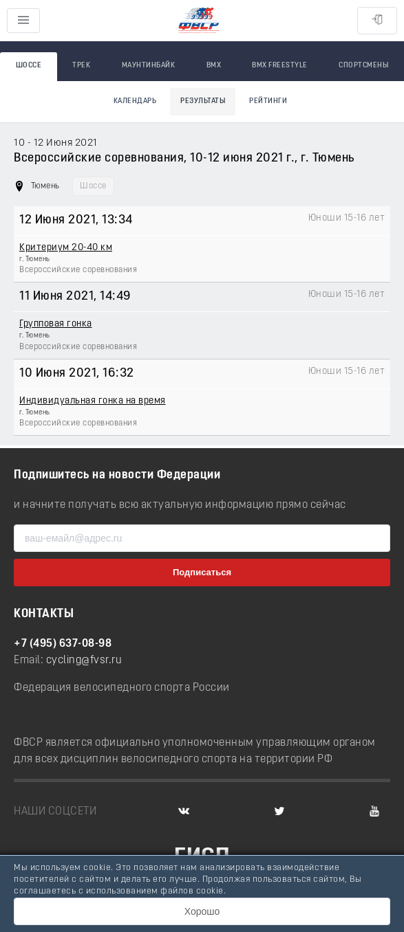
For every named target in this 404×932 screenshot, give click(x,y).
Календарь (135, 101)
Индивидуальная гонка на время (92, 401)
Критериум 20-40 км (65, 248)
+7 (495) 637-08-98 (62, 644)
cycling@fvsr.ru (84, 660)
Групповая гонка (55, 324)
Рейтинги (268, 101)
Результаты (202, 101)
